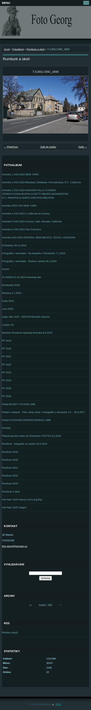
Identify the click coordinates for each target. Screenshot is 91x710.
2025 (50, 605)
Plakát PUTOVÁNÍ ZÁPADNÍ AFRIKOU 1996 (26, 420)
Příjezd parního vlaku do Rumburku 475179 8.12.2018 (31, 435)
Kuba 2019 (8, 300)
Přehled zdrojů (10, 632)
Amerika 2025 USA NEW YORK (19, 205)
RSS (58, 704)
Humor (5, 269)
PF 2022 (6, 364)
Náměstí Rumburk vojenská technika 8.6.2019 (27, 332)
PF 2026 (6, 396)
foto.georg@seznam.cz (14, 546)
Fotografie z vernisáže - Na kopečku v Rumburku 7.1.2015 (33, 253)
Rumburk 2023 (10, 483)
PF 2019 (6, 340)
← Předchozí (11, 146)
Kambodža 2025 (11, 285)
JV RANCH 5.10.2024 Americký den (21, 277)
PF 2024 (6, 380)
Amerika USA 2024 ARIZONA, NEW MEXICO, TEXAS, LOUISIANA (38, 237)
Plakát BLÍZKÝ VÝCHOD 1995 (18, 404)
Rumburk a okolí (36, 49)
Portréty (6, 428)
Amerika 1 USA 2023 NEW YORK (20, 174)
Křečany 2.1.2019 (11, 293)
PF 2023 (6, 372)
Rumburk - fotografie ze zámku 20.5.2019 (24, 443)
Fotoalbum (18, 49)
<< (30, 605)
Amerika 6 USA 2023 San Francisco (21, 229)
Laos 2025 (7, 308)
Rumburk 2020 (10, 459)
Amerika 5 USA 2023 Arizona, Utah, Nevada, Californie (32, 221)
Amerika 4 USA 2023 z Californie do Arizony (26, 213)
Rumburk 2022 (10, 475)
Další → (82, 146)
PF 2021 (6, 356)
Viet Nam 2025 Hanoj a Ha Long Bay (22, 499)
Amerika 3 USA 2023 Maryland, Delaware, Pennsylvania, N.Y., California (41, 182)
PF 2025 (6, 388)
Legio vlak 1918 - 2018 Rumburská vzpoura (26, 316)
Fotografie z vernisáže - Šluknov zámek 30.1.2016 (29, 261)
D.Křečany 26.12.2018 (14, 245)
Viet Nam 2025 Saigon (14, 507)
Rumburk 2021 (10, 467)
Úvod (7, 49)
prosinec (42, 605)
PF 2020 (6, 348)
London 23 (8, 324)
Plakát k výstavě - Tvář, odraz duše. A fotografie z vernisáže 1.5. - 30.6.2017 (43, 412)
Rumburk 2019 (10, 451)
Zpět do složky (48, 146)
